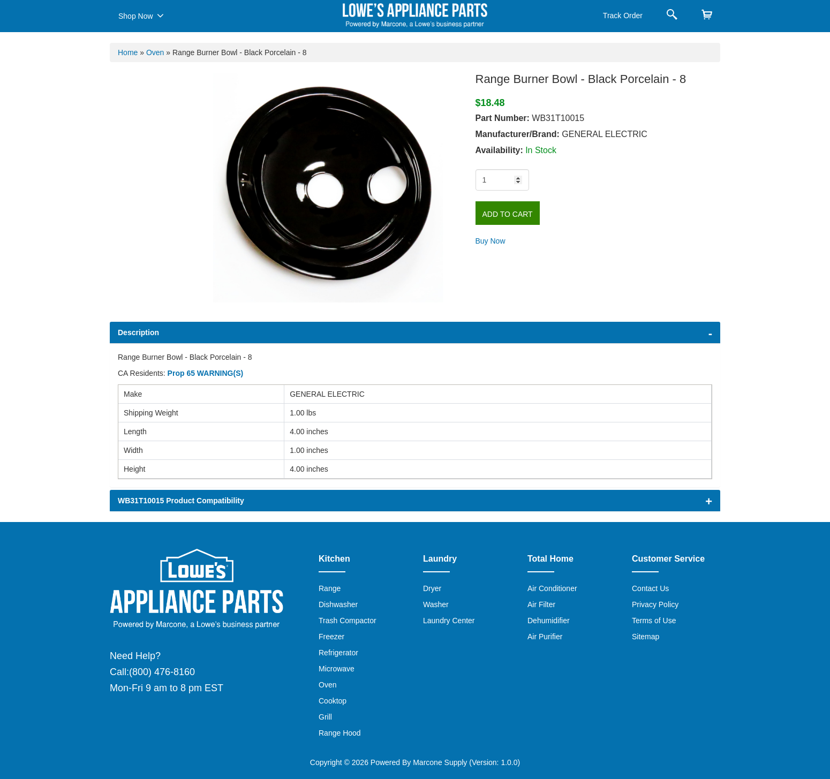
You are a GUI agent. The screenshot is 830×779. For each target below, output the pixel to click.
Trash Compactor (347, 620)
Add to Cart (507, 214)
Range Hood (340, 733)
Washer (436, 604)
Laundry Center (449, 620)
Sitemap (645, 636)
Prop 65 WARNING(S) (206, 373)
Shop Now (141, 15)
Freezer (331, 636)
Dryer (432, 588)
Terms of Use (654, 620)
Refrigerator (338, 652)
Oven (155, 52)
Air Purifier (544, 636)
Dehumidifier (548, 620)
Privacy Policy (655, 604)
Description (138, 332)
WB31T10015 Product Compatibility (181, 500)
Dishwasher (338, 604)
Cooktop (332, 701)
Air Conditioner (552, 588)
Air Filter (541, 604)
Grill (325, 717)
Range (330, 588)
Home (128, 52)
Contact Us (650, 588)
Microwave (336, 668)
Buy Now (490, 241)
